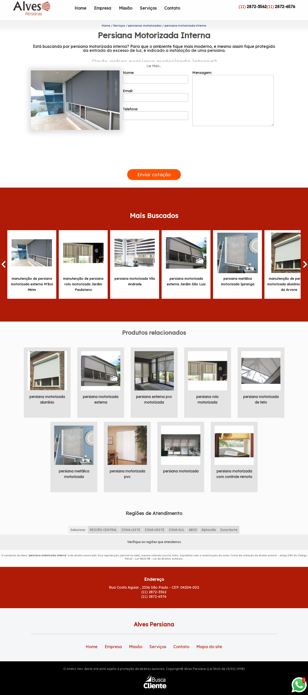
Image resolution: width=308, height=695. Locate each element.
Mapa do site (209, 637)
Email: (155, 85)
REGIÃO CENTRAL (103, 520)
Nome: (155, 67)
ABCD (193, 520)
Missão (125, 8)
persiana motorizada (181, 461)
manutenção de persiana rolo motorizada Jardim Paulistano (83, 274)
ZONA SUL (176, 520)
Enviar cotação (154, 165)
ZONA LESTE (130, 520)
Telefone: (155, 104)
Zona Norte (228, 520)
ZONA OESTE (154, 520)
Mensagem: (233, 89)
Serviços (148, 8)
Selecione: (78, 520)
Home (80, 8)
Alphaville (208, 520)
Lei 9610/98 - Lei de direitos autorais (159, 549)
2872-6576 (285, 6)
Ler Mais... (154, 56)
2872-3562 (257, 6)
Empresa (102, 8)
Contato (172, 8)
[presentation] (153, 154)
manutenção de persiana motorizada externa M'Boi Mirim (32, 274)
